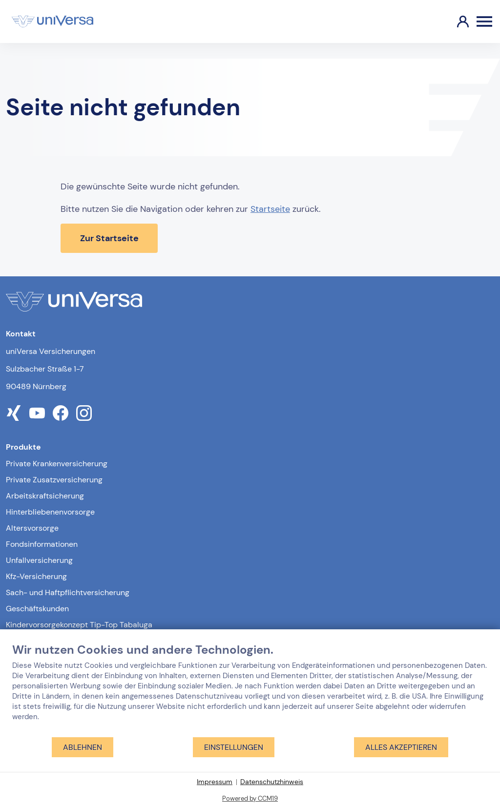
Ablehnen (82, 747)
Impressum (214, 781)
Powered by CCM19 (250, 798)
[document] (250, 689)
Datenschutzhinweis (271, 781)
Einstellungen (233, 747)
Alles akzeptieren (401, 747)
